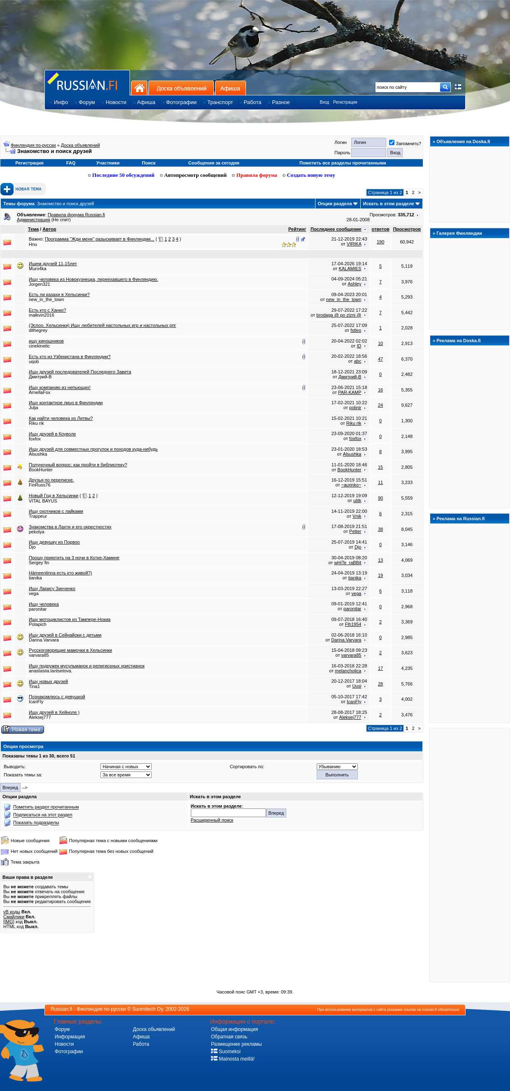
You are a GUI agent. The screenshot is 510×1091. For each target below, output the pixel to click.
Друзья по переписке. (51, 479)
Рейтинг (297, 229)
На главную (139, 88)
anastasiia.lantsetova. (50, 670)
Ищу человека (44, 604)
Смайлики (13, 916)
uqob (34, 361)
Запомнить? (405, 143)
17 (380, 668)
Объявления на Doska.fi (463, 141)
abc (358, 361)
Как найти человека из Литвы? (61, 418)
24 (380, 405)
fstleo (355, 330)
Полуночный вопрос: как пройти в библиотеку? (78, 464)
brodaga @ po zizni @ (338, 315)
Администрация (33, 219)
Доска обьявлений (154, 1029)
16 (380, 389)
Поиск (148, 162)
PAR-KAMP (349, 392)
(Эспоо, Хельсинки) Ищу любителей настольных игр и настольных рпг (102, 325)
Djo (32, 546)
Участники (108, 162)
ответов (380, 229)
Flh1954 (353, 624)
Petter (355, 531)
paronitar (37, 609)
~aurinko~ (351, 484)
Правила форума (254, 175)
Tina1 (34, 686)
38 (380, 529)
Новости (64, 1044)
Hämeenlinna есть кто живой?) (60, 572)
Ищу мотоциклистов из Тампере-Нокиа (70, 619)
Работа (141, 1044)
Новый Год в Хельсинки (53, 495)
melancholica (348, 670)
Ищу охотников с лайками (56, 511)
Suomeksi (226, 1051)
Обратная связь (229, 1037)
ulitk (357, 500)
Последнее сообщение (336, 229)
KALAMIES (349, 268)
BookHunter (41, 469)
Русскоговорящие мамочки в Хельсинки (70, 650)
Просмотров (407, 229)
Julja (33, 407)
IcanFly (36, 701)
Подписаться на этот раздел (42, 815)
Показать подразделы (36, 822)
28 (380, 683)
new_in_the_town (46, 299)
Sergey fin (39, 562)
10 (380, 343)
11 (380, 482)
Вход (324, 102)
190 (380, 241)
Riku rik (36, 423)
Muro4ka (37, 268)
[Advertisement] (470, 854)
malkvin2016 (41, 315)
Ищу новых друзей (48, 681)
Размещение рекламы (236, 1044)
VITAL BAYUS (43, 500)
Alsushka (38, 454)
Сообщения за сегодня (213, 162)
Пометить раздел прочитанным (46, 807)
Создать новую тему (309, 175)
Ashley (354, 283)
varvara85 (39, 655)
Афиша (230, 88)
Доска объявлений (181, 88)
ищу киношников (46, 340)
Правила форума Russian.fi (76, 214)
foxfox (35, 438)
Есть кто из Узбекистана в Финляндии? (70, 356)
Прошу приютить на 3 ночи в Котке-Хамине (74, 557)
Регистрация (345, 102)
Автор (49, 229)
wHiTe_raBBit (347, 562)
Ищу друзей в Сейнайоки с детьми (65, 634)
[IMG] (8, 921)
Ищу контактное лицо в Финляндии (66, 402)
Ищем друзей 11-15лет (53, 263)
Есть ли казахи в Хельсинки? (59, 294)
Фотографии (69, 1051)
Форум (62, 1029)
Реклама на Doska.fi (458, 340)
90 (380, 498)
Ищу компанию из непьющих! (59, 387)
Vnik (356, 516)
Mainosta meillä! (233, 1059)
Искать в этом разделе (388, 203)
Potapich (37, 624)
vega (34, 593)
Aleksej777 (40, 717)
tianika (35, 577)
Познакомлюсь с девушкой (57, 696)
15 (380, 467)
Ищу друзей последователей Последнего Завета (80, 371)
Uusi (356, 685)
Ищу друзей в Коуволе (52, 433)
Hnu (33, 244)
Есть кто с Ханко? (47, 310)
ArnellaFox (40, 392)
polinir (355, 407)
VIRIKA (354, 243)
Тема (33, 229)
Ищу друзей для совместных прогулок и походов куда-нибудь (93, 449)
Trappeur (38, 516)
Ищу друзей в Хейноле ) (54, 712)
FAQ (71, 162)
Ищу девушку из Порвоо (54, 542)
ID (359, 345)
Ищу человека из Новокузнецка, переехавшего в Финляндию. (93, 279)
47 (380, 359)
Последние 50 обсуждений (121, 175)
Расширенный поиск (212, 820)
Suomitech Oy (147, 1009)
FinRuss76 (40, 484)
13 (380, 560)
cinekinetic (39, 345)
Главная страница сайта (87, 82)
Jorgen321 (39, 284)
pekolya (36, 531)
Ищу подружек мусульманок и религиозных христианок (87, 665)
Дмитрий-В (40, 376)
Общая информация (234, 1029)
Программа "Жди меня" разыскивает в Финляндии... (99, 238)
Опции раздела (335, 203)
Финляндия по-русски (33, 145)
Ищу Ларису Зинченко (52, 588)
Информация (70, 1037)
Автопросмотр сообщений (193, 175)
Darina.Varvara (44, 639)
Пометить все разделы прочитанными (342, 162)
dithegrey (38, 330)
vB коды (11, 911)
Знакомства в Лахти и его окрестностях (70, 526)
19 (380, 575)
